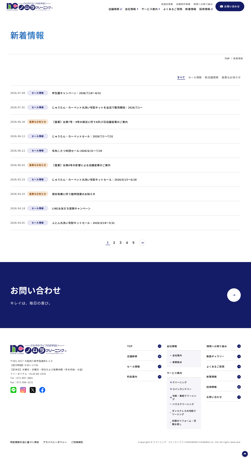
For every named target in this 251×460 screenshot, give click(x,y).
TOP (144, 346)
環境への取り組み (203, 8)
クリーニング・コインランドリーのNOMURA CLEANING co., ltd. (186, 442)
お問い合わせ (230, 10)
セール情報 (195, 77)
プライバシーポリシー (55, 442)
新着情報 (190, 13)
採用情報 (206, 13)
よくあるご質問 (172, 13)
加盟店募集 (167, 8)
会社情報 (131, 13)
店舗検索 (115, 13)
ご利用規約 (77, 442)
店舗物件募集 (183, 8)
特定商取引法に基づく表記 (24, 442)
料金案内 (144, 378)
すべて (181, 77)
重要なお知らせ (231, 77)
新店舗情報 (212, 77)
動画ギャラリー (223, 357)
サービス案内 (151, 13)
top (227, 58)
